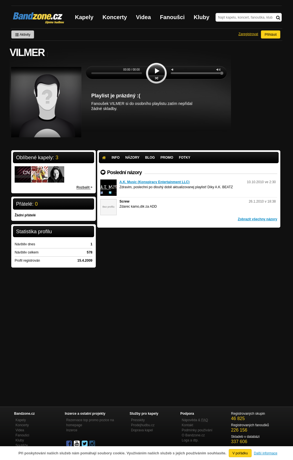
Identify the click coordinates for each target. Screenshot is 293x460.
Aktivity (22, 35)
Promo (167, 158)
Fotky (184, 158)
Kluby (202, 17)
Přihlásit (271, 35)
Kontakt (187, 425)
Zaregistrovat (248, 34)
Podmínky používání (197, 430)
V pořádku (240, 453)
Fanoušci (172, 17)
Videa (143, 17)
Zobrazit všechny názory (257, 219)
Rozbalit (84, 187)
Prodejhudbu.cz (142, 425)
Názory (132, 158)
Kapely (84, 17)
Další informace (265, 453)
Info (116, 158)
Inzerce (71, 430)
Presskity (138, 420)
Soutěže (21, 445)
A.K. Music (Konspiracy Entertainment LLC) (154, 182)
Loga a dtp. (190, 440)
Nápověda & (195, 420)
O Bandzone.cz (193, 435)
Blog (150, 158)
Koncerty (115, 17)
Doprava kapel (142, 430)
